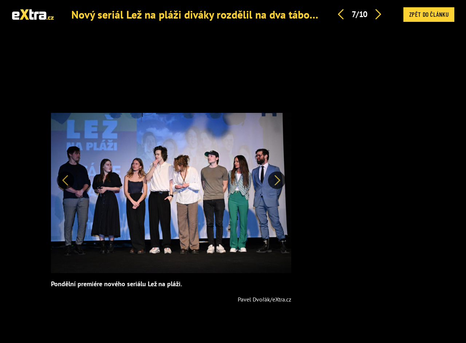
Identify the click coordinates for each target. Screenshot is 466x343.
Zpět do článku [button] (429, 14)
